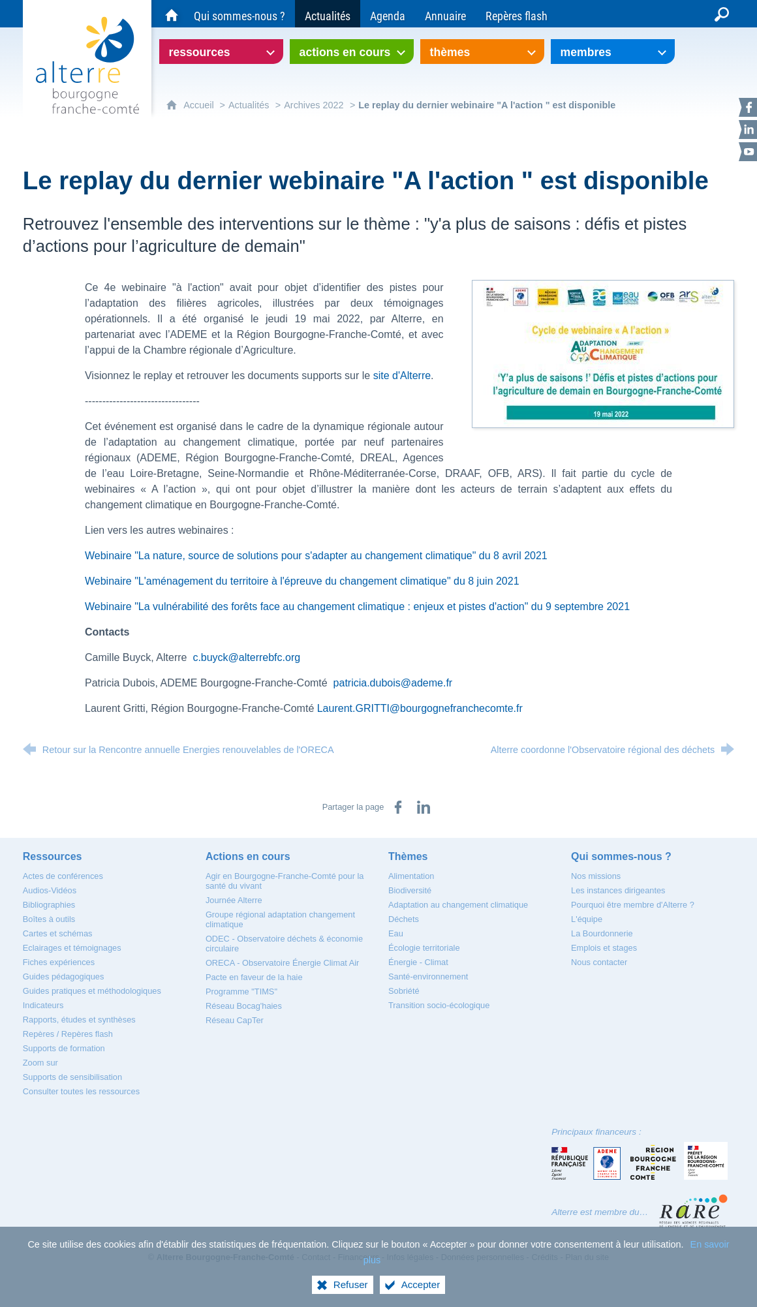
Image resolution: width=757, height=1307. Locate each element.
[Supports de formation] (64, 1048)
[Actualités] (327, 13)
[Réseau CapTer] (235, 1020)
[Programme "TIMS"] (241, 991)
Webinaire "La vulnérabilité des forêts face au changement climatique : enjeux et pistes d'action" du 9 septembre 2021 (357, 606)
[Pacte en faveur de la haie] (254, 977)
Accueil (199, 105)
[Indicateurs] (43, 1005)
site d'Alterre (402, 375)
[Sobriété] (404, 991)
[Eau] (395, 933)
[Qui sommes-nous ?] (239, 13)
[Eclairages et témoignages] (72, 948)
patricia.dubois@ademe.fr (393, 682)
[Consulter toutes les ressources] (81, 1091)
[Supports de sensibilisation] (72, 1077)
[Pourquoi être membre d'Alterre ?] (632, 905)
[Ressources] (52, 856)
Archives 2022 (313, 105)
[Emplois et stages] (604, 948)
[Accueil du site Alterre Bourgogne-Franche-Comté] (171, 13)
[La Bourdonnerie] (602, 933)
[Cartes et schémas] (58, 933)
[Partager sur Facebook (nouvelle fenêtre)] (398, 807)
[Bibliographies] (49, 905)
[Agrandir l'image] (603, 353)
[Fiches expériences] (59, 962)
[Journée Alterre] (234, 900)
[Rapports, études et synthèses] (79, 1019)
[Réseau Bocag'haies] (244, 1006)
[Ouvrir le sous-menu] (221, 51)
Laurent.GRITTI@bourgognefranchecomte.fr (420, 708)
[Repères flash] (516, 13)
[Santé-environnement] (428, 976)
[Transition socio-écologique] (438, 1005)
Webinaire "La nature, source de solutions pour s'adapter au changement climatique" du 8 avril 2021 (316, 555)
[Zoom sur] (40, 1063)
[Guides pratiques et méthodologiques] (92, 991)
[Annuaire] (445, 13)
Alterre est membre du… (599, 1212)
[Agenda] (387, 13)
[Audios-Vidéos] (49, 890)
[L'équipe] (586, 919)
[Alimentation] (411, 876)
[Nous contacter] (599, 962)
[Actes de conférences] (63, 876)
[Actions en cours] (248, 856)
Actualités (248, 105)
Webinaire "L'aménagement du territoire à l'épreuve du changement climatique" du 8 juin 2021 (302, 581)
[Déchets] (403, 919)
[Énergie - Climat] (418, 962)
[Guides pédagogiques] (63, 976)
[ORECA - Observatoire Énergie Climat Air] (282, 963)
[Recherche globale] (721, 13)
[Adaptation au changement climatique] (458, 905)
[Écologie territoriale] (424, 948)
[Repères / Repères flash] (68, 1034)
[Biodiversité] (409, 890)
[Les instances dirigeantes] (618, 890)
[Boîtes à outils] (49, 919)
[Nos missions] (596, 876)
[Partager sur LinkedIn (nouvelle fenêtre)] (423, 807)
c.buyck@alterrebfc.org (246, 657)
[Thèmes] (407, 856)
